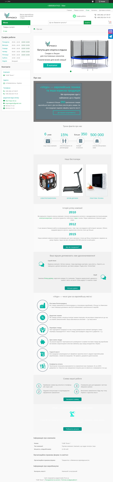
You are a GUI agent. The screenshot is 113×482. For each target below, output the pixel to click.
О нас (87, 10)
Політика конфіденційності (69, 480)
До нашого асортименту (67, 113)
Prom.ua (66, 478)
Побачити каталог (72, 429)
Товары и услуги (79, 10)
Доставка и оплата (104, 10)
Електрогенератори (48, 198)
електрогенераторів (45, 218)
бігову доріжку (48, 278)
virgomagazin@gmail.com (13, 103)
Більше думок (72, 288)
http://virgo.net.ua (11, 101)
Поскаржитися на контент (52, 480)
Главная (69, 10)
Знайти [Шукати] (87, 23)
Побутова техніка (96, 198)
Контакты (94, 10)
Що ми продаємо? (72, 247)
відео (76, 218)
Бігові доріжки (72, 198)
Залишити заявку (72, 399)
